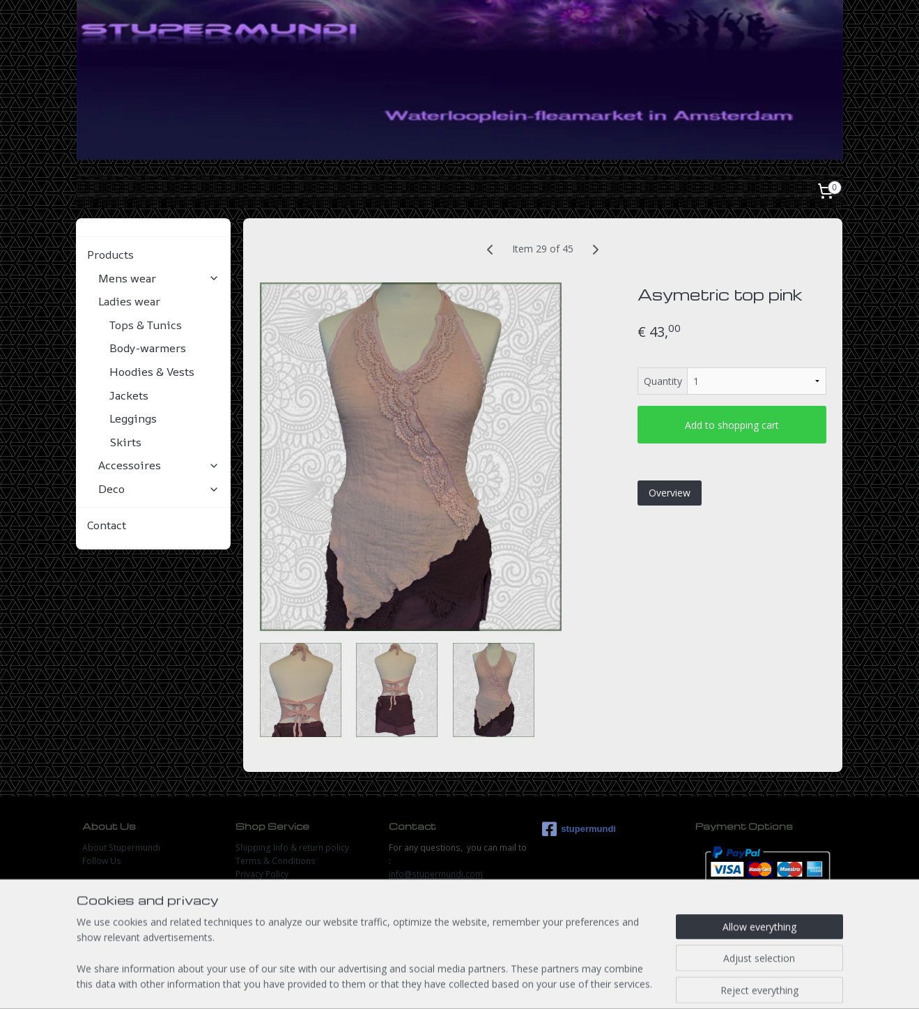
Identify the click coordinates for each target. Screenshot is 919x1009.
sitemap (413, 983)
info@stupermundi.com (436, 874)
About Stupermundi (121, 848)
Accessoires (158, 465)
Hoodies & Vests (151, 371)
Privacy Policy (261, 874)
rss (443, 983)
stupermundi (579, 829)
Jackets (128, 395)
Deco (158, 488)
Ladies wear (158, 301)
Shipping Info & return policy (292, 848)
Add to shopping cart (732, 425)
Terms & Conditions (275, 861)
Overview (669, 492)
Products (153, 254)
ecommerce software (498, 983)
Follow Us (101, 861)
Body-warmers (147, 348)
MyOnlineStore (621, 983)
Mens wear (158, 278)
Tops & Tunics (145, 325)
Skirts (125, 442)
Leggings (133, 418)
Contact (106, 525)
